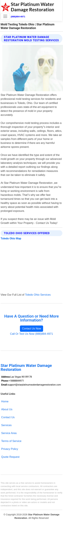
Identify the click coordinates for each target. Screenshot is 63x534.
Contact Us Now (31, 328)
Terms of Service (11, 440)
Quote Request (10, 456)
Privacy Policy (9, 448)
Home (4, 401)
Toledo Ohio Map (11, 238)
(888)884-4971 (18, 16)
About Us (6, 409)
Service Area (8, 433)
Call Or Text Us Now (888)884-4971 (31, 333)
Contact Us (8, 417)
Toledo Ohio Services (38, 294)
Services (6, 425)
